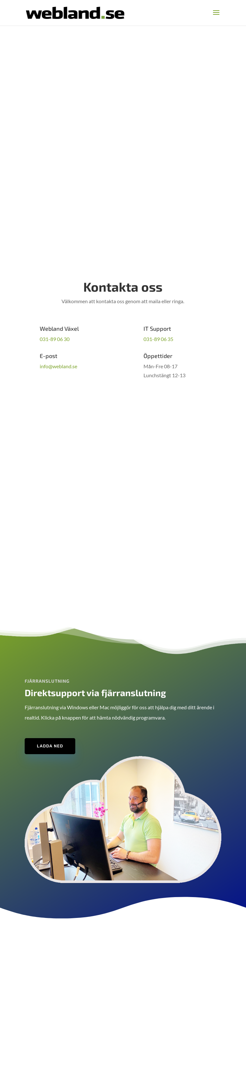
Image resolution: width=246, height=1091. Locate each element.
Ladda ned (50, 746)
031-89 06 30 (55, 339)
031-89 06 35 (158, 339)
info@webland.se (58, 366)
